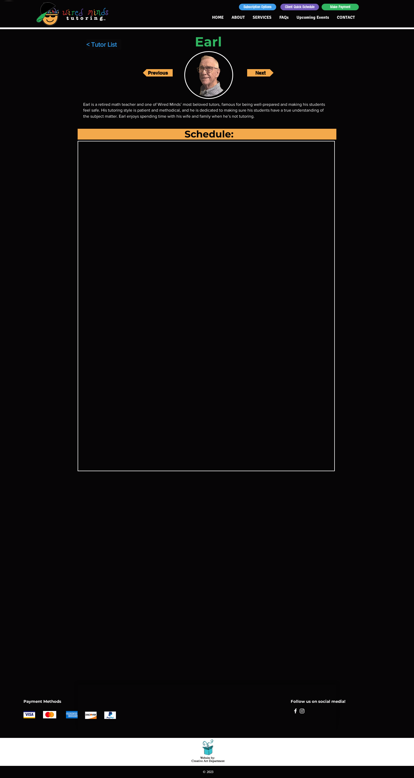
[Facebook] (295, 711)
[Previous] (158, 73)
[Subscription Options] (257, 7)
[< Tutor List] (103, 44)
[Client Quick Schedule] (299, 7)
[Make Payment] (340, 7)
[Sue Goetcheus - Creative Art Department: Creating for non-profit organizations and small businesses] (208, 750)
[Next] (260, 73)
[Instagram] (302, 711)
